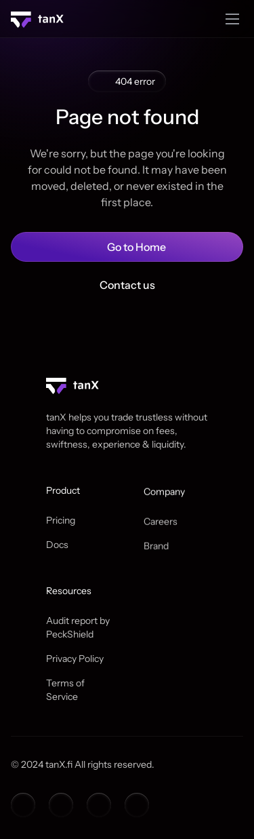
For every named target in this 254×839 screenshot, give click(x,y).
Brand (156, 548)
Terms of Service (66, 690)
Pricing (60, 520)
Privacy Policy (75, 658)
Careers (160, 524)
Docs (57, 545)
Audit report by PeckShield (79, 627)
